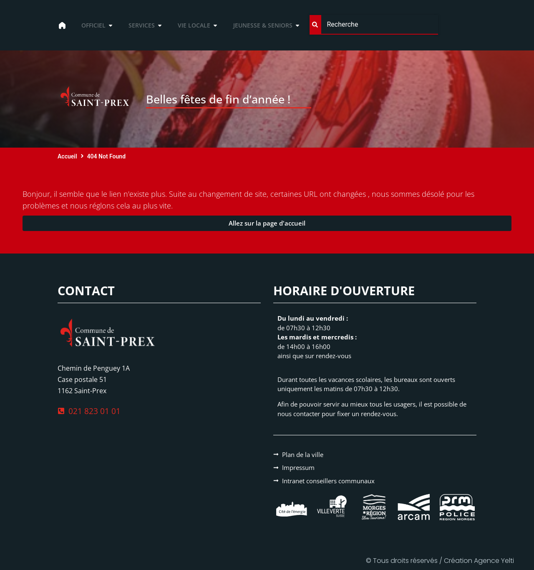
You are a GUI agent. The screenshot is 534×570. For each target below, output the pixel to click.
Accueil (67, 156)
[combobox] (374, 25)
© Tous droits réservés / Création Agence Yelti (440, 560)
